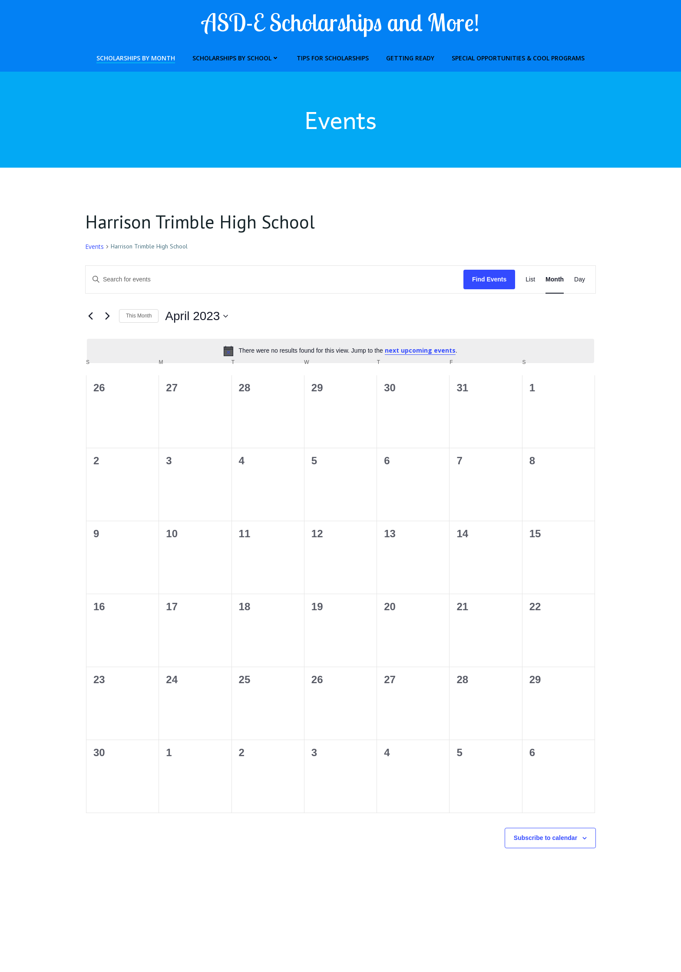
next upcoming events (420, 351)
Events (94, 247)
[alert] (340, 351)
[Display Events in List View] (530, 280)
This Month (139, 317)
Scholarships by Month (135, 57)
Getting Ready (410, 57)
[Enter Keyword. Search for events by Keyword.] (274, 280)
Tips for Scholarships (333, 57)
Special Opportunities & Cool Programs (518, 57)
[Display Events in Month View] (554, 280)
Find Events (489, 279)
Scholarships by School (235, 57)
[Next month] (107, 316)
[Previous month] (90, 316)
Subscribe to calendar (545, 838)
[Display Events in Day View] (579, 280)
